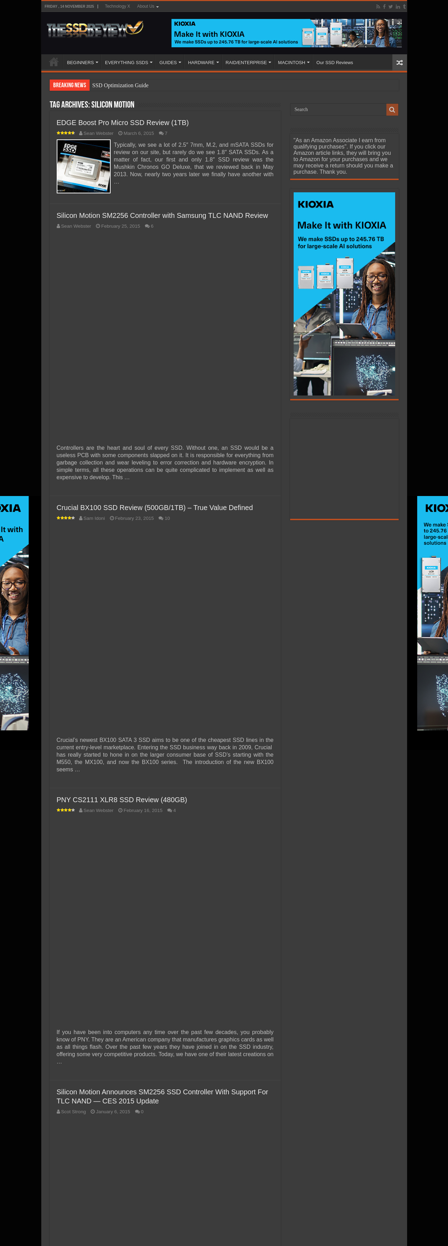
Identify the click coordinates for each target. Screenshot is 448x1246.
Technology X (117, 6)
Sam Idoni (94, 516)
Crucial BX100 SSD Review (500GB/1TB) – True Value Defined (155, 506)
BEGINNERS (80, 62)
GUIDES (168, 62)
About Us (145, 6)
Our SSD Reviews (334, 62)
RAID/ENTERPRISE (246, 62)
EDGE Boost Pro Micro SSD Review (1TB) (123, 122)
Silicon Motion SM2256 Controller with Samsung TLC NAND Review (162, 214)
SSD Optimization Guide (120, 85)
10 (167, 516)
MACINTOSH (291, 62)
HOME (54, 61)
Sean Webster (99, 133)
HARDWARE (201, 62)
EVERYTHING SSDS (126, 62)
